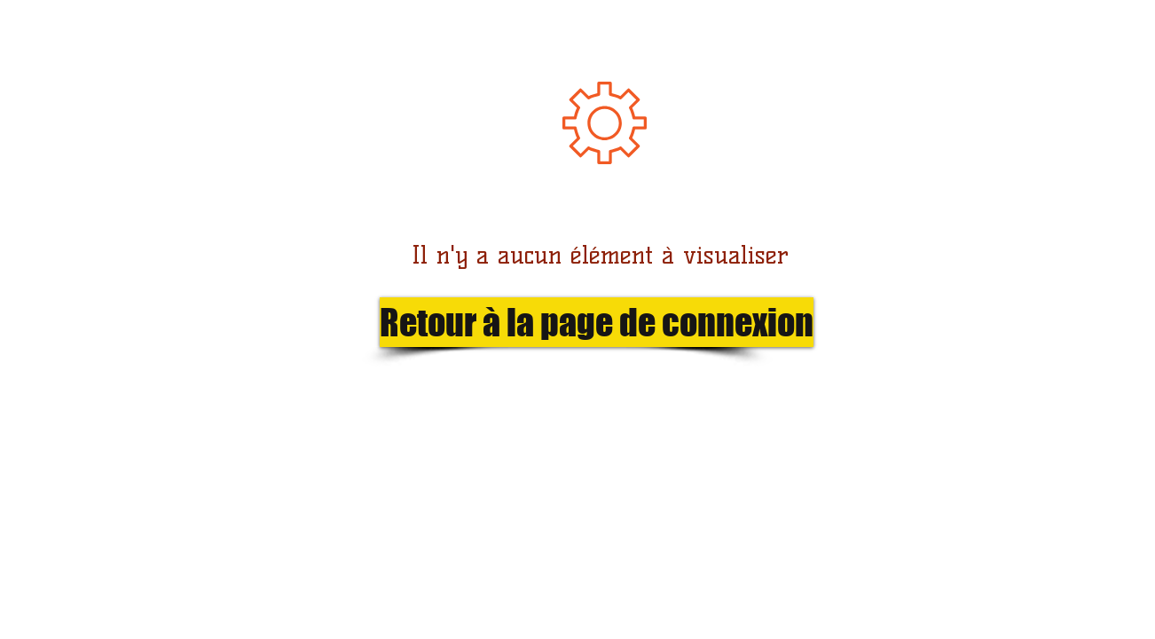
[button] (567, 322)
